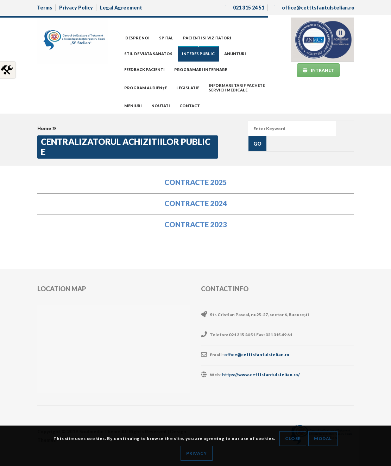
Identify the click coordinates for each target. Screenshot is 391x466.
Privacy (196, 453)
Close (293, 438)
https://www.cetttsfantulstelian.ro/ (260, 374)
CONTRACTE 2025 (195, 182)
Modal (323, 438)
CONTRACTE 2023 (195, 224)
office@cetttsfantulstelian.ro (256, 354)
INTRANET (318, 70)
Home (44, 128)
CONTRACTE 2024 (195, 203)
